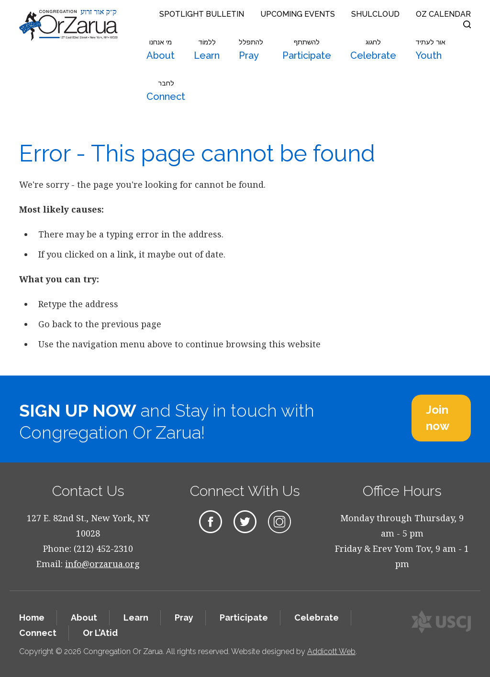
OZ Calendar (443, 14)
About (160, 49)
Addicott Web (331, 651)
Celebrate (373, 49)
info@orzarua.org (102, 564)
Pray (251, 49)
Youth (430, 49)
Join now (437, 418)
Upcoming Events (297, 14)
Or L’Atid (100, 633)
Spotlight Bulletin (201, 14)
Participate (306, 49)
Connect (165, 90)
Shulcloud (375, 14)
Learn (207, 49)
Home (32, 618)
